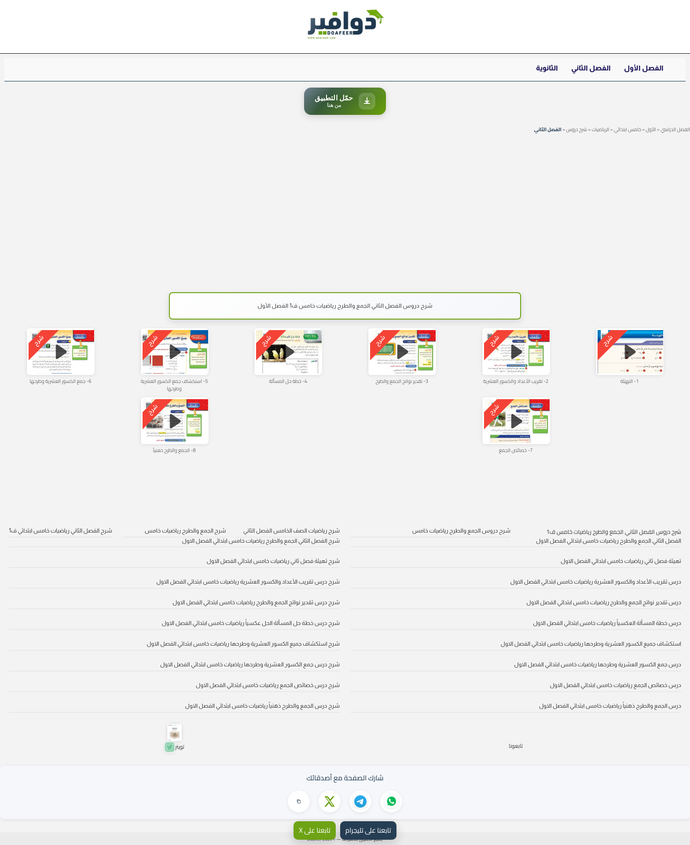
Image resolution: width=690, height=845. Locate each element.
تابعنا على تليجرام (368, 830)
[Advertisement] (345, 210)
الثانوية (547, 68)
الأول (651, 129)
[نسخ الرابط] (299, 801)
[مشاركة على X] (330, 801)
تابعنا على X (314, 830)
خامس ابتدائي (627, 129)
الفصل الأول (644, 68)
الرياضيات (600, 129)
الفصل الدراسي (675, 129)
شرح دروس (576, 129)
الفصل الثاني (591, 68)
